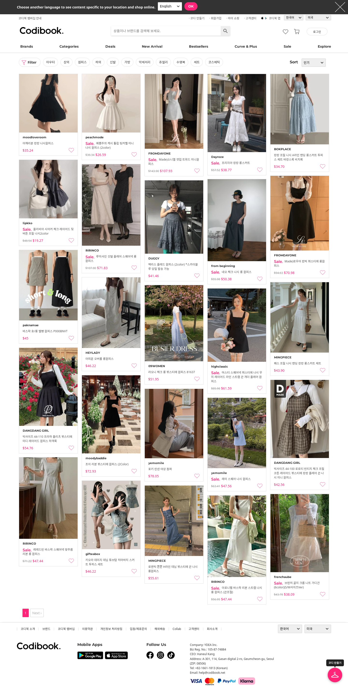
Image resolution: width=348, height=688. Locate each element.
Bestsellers (198, 46)
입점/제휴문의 (138, 629)
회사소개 (212, 629)
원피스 (82, 62)
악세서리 (145, 62)
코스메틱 (214, 62)
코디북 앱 (274, 18)
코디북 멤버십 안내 (30, 18)
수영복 (181, 62)
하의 (98, 62)
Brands (26, 46)
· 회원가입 (215, 18)
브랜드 (46, 629)
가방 (127, 62)
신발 (113, 62)
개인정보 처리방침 (111, 629)
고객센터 (194, 629)
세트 (197, 62)
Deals (110, 46)
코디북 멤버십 (66, 629)
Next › (37, 613)
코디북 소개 (28, 629)
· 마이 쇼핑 (232, 18)
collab (177, 629)
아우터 (50, 62)
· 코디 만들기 (196, 18)
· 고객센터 (250, 18)
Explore (324, 46)
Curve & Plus (246, 46)
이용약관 (87, 629)
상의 (66, 62)
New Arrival (152, 46)
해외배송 (159, 629)
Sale (287, 46)
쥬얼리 (163, 62)
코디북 (41, 30)
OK (191, 6)
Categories (69, 46)
